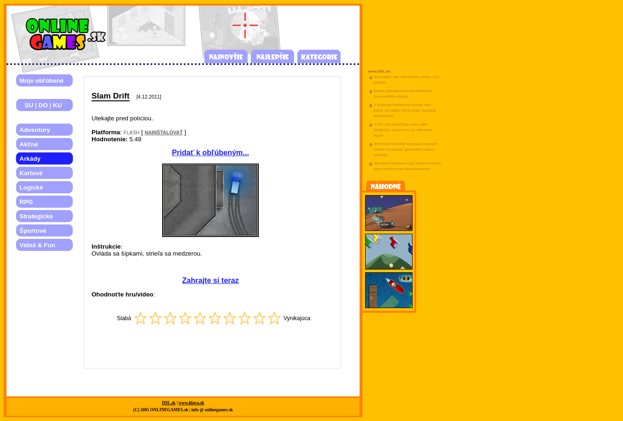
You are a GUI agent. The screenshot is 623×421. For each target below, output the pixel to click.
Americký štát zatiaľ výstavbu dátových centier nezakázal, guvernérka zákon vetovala (406, 149)
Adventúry (35, 129)
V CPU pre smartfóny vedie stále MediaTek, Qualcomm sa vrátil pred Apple (403, 130)
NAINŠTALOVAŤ (163, 132)
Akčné (29, 144)
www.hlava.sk (191, 403)
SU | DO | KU (41, 105)
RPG (26, 201)
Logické (31, 187)
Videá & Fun (37, 245)
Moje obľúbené (42, 80)
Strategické (36, 216)
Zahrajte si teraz (210, 280)
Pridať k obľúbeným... (210, 153)
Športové (33, 230)
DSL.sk (169, 403)
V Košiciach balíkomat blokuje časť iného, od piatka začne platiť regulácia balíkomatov (405, 110)
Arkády (30, 158)
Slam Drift (111, 95)
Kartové (31, 173)
